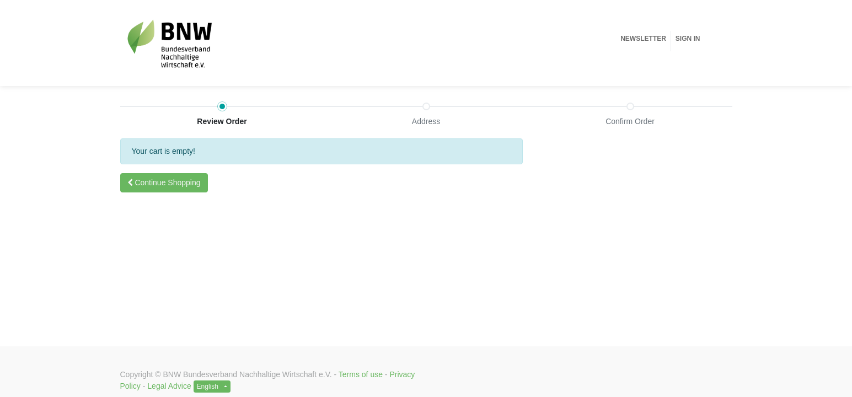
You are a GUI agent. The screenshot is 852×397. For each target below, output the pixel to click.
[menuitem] (643, 38)
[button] (164, 182)
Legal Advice (169, 386)
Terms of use (361, 374)
